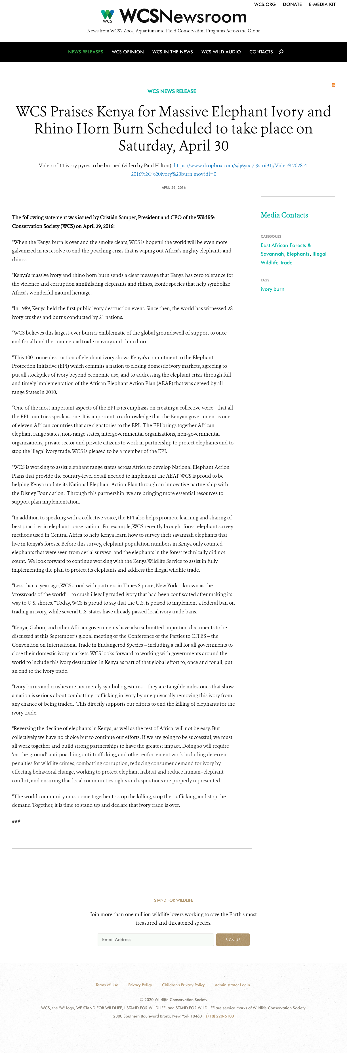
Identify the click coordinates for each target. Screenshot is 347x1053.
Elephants (298, 254)
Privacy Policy (140, 985)
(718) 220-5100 (220, 1016)
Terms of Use (107, 985)
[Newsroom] (173, 17)
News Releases (85, 52)
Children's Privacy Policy (183, 985)
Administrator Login (232, 985)
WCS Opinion (128, 52)
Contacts (261, 52)
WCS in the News (172, 52)
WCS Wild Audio (221, 52)
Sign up (233, 939)
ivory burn (273, 289)
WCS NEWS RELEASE (172, 91)
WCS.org (265, 4)
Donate (292, 4)
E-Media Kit (322, 4)
